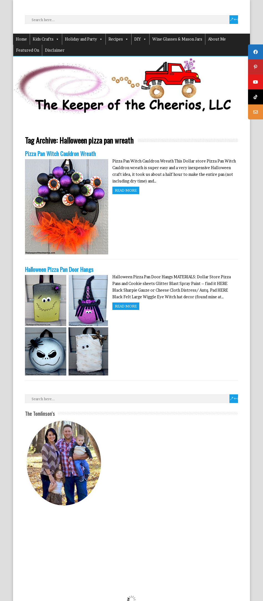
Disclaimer (55, 50)
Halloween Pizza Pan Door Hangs (59, 269)
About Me (217, 39)
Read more (126, 190)
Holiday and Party (84, 39)
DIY (140, 39)
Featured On (27, 50)
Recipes (118, 39)
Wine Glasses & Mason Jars (177, 39)
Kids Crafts (46, 39)
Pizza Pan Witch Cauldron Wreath (60, 153)
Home (21, 39)
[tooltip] (255, 51)
